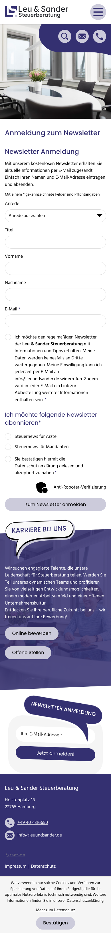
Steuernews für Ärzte (35, 436)
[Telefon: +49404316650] (32, 822)
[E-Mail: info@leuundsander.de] (82, 36)
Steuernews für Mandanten (41, 447)
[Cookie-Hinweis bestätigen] (55, 923)
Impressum (16, 866)
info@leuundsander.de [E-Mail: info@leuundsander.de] (39, 835)
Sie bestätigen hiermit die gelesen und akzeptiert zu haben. (49, 466)
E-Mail (12, 309)
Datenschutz (43, 866)
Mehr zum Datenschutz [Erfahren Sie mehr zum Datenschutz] (55, 910)
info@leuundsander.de (37, 379)
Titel (9, 230)
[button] (99, 36)
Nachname (15, 283)
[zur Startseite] (36, 12)
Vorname (14, 256)
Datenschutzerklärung (36, 466)
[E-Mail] (55, 735)
